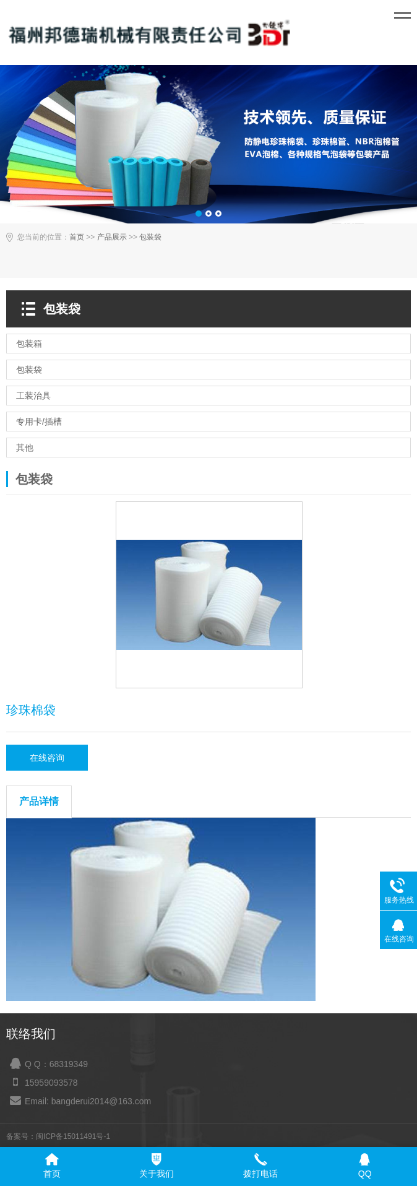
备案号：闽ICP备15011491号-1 (58, 1136)
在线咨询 (47, 758)
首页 (76, 237)
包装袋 (150, 237)
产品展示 (112, 237)
